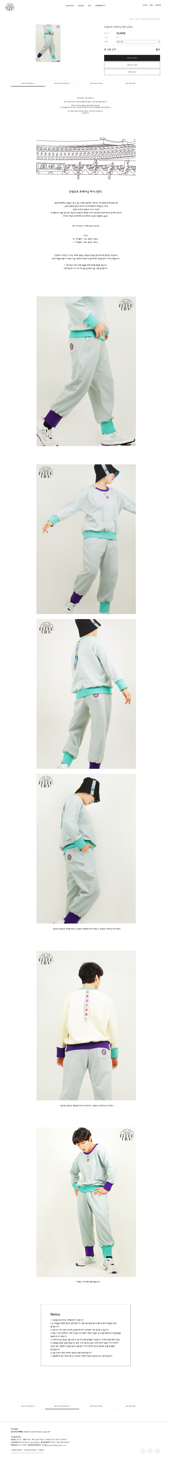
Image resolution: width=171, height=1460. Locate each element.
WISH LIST (132, 72)
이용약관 (41, 1450)
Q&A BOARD (130, 83)
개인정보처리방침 (30, 1450)
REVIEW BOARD (96, 83)
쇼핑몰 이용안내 (16, 1450)
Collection (70, 5)
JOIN (151, 5)
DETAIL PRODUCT (28, 83)
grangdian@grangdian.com (56, 1445)
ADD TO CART (132, 65)
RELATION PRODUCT (62, 83)
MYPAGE (158, 5)
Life (89, 5)
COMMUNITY (100, 5)
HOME (131, 19)
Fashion (81, 5)
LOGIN (145, 5)
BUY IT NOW (132, 58)
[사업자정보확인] (34, 1443)
